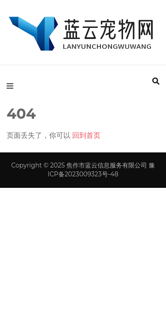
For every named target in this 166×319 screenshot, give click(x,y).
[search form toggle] (155, 81)
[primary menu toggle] (12, 86)
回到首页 (86, 135)
